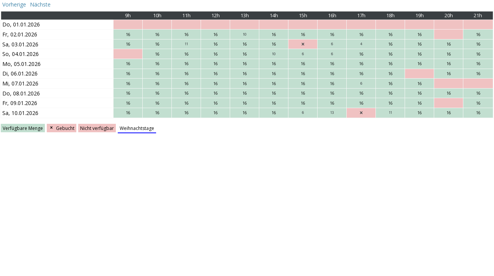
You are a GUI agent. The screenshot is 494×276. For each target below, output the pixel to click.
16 (128, 34)
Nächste (41, 4)
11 (186, 44)
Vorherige (13, 4)
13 (332, 112)
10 (244, 34)
